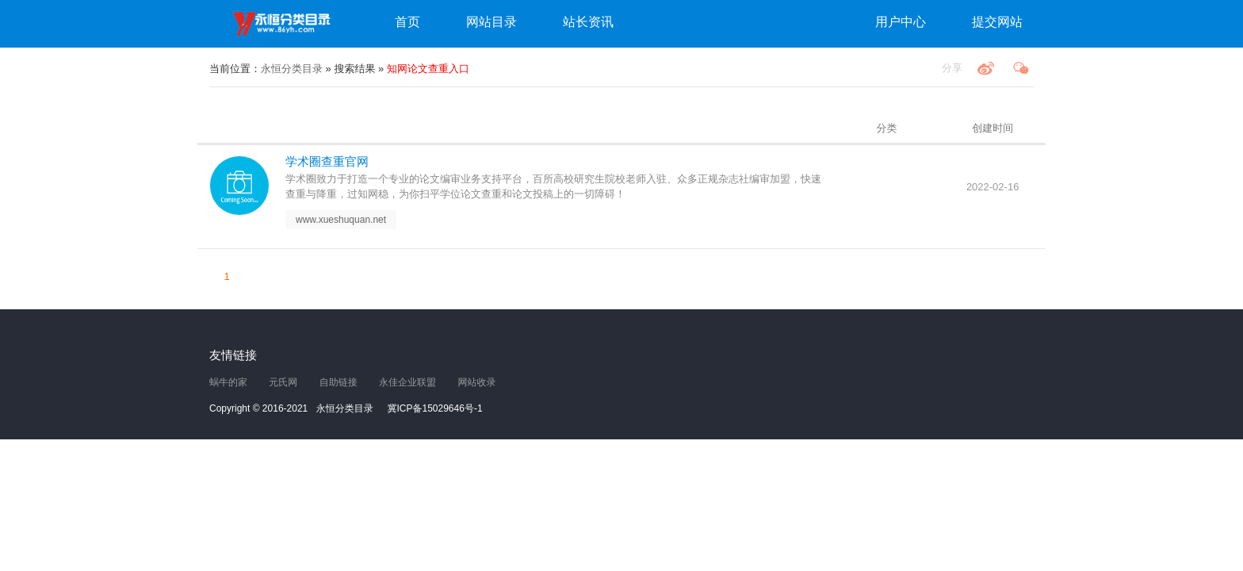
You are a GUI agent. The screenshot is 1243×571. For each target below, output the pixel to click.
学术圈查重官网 (327, 161)
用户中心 (900, 22)
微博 (985, 68)
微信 (1021, 68)
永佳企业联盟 (407, 382)
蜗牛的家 (228, 382)
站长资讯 (588, 22)
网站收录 (476, 382)
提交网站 (997, 22)
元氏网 (283, 382)
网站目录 (491, 22)
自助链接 (338, 382)
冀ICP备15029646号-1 (435, 408)
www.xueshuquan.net (341, 219)
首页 (407, 22)
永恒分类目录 (284, 24)
